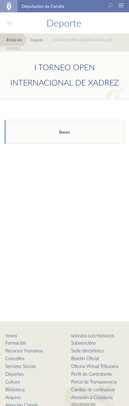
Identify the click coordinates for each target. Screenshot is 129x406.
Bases (64, 131)
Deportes (14, 374)
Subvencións (83, 343)
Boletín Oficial (85, 358)
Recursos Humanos (24, 350)
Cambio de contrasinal (93, 389)
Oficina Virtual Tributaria (95, 366)
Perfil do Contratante (91, 374)
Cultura (12, 382)
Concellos (14, 358)
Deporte (37, 40)
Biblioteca (14, 389)
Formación (15, 343)
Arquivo (13, 397)
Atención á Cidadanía (92, 397)
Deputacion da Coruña (43, 6)
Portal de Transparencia (94, 382)
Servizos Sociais (20, 366)
